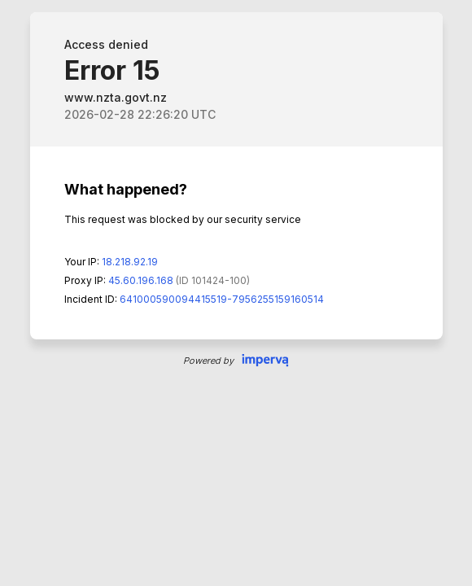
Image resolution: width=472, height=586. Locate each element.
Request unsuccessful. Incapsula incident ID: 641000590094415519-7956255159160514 (236, 293)
